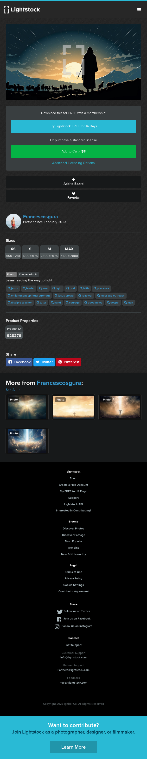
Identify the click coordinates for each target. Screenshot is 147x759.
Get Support (74, 645)
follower (85, 295)
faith (84, 288)
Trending (73, 548)
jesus (13, 288)
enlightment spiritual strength (29, 295)
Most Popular (73, 541)
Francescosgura (40, 216)
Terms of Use (73, 572)
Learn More (73, 747)
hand (56, 302)
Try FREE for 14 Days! (73, 491)
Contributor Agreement (73, 591)
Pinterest (68, 362)
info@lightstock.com (73, 657)
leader (28, 288)
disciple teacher (20, 302)
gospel (113, 302)
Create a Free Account (73, 485)
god (70, 288)
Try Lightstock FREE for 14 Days (73, 126)
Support (73, 498)
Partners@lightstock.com (73, 670)
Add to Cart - (74, 151)
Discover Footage (73, 535)
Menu (139, 9)
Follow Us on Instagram (77, 626)
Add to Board (73, 182)
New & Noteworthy (73, 554)
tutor (41, 302)
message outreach (111, 295)
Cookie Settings (73, 585)
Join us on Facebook (77, 618)
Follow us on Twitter (77, 611)
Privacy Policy (73, 578)
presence (101, 288)
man (128, 302)
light (57, 288)
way (43, 288)
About (73, 478)
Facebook (19, 362)
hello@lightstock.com (73, 682)
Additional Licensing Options (73, 162)
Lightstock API (73, 504)
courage (73, 302)
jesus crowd (64, 295)
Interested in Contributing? (73, 510)
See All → (13, 389)
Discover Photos (73, 528)
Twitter (44, 362)
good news (93, 302)
